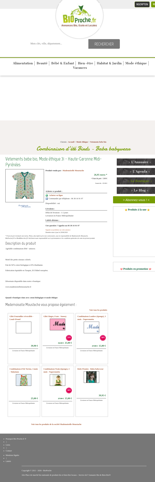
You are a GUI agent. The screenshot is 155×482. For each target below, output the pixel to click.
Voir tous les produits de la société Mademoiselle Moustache (56, 424)
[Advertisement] (77, 98)
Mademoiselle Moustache (73, 170)
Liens (8, 445)
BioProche (47, 470)
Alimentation (23, 63)
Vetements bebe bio (98, 142)
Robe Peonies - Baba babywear (90, 369)
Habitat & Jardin (109, 63)
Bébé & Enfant (62, 63)
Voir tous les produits (98, 310)
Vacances (80, 68)
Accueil (71, 142)
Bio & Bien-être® (103, 475)
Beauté (42, 63)
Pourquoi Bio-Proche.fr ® (16, 439)
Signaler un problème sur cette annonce (57, 230)
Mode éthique (136, 63)
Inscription (142, 4)
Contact (9, 451)
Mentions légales (12, 455)
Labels (8, 461)
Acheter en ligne (56, 195)
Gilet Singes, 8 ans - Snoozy (54, 316)
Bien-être (85, 63)
